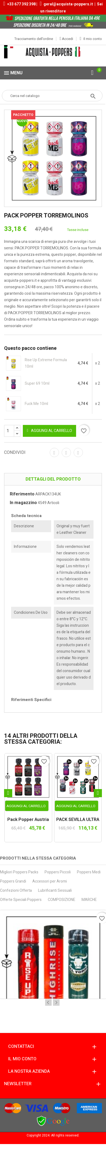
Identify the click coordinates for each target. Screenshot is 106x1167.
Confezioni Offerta (16, 890)
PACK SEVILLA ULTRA (77, 819)
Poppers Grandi (13, 881)
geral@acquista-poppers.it (68, 4)
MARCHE (89, 900)
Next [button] (56, 1002)
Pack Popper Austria (28, 819)
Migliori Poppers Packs (19, 872)
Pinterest (78, 452)
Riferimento (22, 494)
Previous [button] (48, 1002)
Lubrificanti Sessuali (55, 890)
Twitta (66, 452)
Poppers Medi (89, 872)
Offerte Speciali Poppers (21, 900)
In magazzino (23, 502)
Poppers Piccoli (58, 872)
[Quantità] (12, 431)
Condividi (54, 452)
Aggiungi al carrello (49, 431)
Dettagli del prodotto (53, 479)
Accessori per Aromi (49, 881)
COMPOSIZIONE (61, 900)
